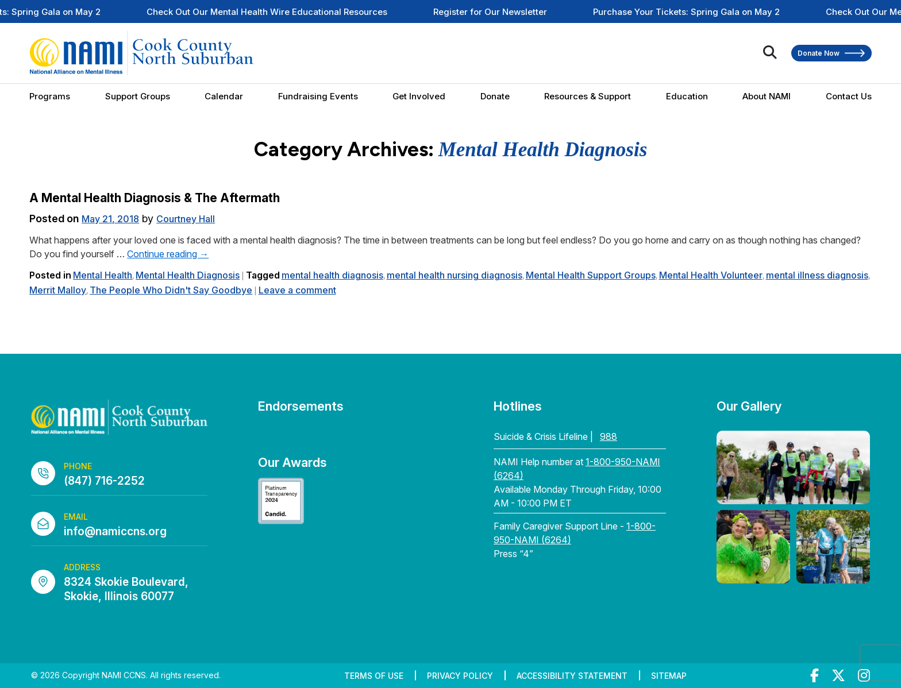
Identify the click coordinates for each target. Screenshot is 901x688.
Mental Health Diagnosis (188, 275)
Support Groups (137, 96)
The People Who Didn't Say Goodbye (171, 290)
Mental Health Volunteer (711, 275)
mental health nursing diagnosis (454, 275)
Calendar (224, 96)
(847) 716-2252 (104, 481)
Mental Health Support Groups (591, 275)
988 (608, 436)
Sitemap (669, 676)
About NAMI (766, 96)
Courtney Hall (185, 219)
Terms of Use (373, 676)
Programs (49, 96)
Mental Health (102, 275)
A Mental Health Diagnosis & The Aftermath (154, 198)
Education (687, 96)
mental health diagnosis (332, 275)
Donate (495, 96)
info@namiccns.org (115, 531)
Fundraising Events (318, 96)
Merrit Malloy (57, 290)
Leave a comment (297, 290)
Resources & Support (587, 96)
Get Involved (418, 96)
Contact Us (849, 96)
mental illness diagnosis (817, 275)
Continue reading (168, 254)
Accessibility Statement (572, 676)
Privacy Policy (460, 676)
